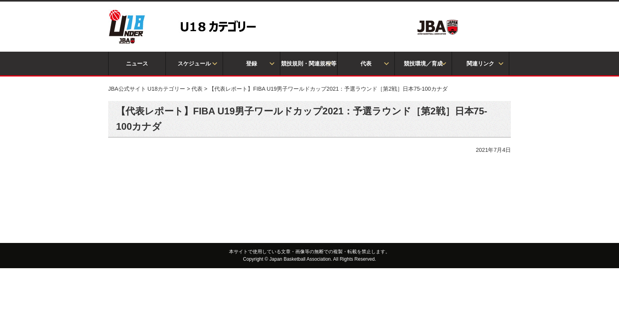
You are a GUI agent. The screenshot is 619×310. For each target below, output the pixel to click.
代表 (365, 63)
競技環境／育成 (423, 63)
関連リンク (480, 63)
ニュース (137, 63)
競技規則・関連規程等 (308, 63)
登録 (251, 63)
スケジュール (194, 63)
